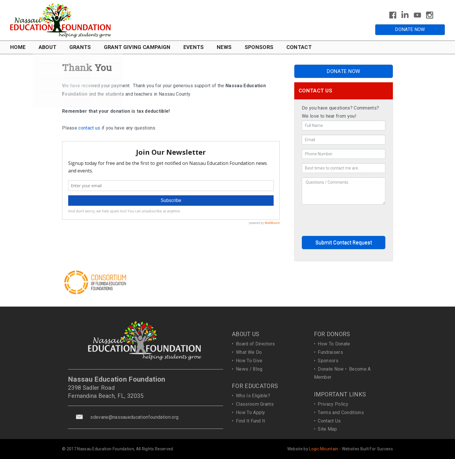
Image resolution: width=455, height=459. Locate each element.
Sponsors (328, 360)
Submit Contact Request (343, 242)
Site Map (327, 429)
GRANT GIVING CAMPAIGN (137, 47)
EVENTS (193, 47)
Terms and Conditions (341, 412)
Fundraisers (330, 352)
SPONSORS (259, 47)
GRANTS (80, 47)
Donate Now (331, 369)
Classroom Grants (255, 404)
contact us (89, 128)
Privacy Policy (333, 404)
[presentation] (346, 220)
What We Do (249, 352)
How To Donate (334, 344)
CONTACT (299, 47)
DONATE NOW (410, 29)
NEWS (224, 47)
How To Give (249, 360)
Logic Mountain (323, 449)
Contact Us (329, 421)
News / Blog (249, 369)
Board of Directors (255, 344)
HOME (18, 47)
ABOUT (48, 47)
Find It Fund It (250, 421)
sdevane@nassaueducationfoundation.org (134, 417)
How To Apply (250, 412)
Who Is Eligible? (253, 395)
